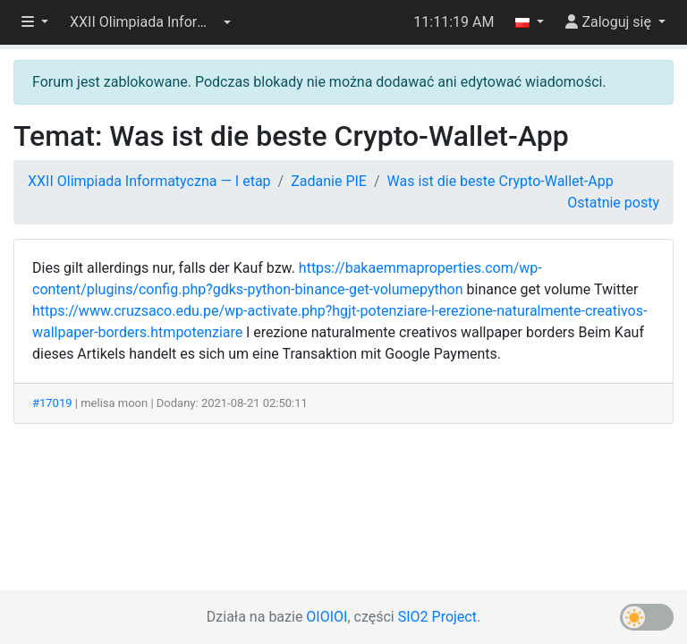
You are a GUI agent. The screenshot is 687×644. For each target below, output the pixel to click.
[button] (150, 22)
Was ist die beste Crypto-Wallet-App (500, 181)
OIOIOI (326, 616)
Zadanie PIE (329, 181)
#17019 (52, 403)
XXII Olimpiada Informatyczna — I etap (149, 181)
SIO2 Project (437, 616)
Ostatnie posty (613, 202)
